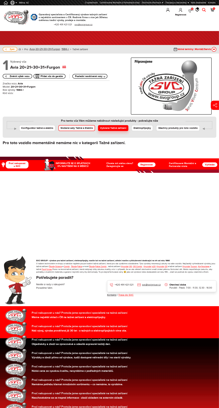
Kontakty (111, 294)
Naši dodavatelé (198, 2)
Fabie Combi (101, 266)
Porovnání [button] (179, 12)
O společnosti (91, 2)
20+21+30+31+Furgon (46, 49)
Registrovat (146, 164)
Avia (31, 49)
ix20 (153, 266)
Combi (67, 266)
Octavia (58, 266)
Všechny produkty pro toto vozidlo (178, 128)
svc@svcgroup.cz (86, 24)
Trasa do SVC (126, 294)
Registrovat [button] (165, 14)
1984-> (62, 49)
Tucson (194, 266)
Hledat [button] (202, 14)
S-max (49, 269)
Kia (199, 266)
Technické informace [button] (151, 2)
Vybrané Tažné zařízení (113, 128)
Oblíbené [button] (191, 11)
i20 (166, 266)
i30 (130, 266)
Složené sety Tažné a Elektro (76, 128)
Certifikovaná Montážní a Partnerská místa (120, 2)
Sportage (205, 266)
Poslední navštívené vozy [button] (88, 76)
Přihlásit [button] (153, 14)
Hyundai (125, 266)
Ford (44, 269)
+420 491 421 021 (65, 24)
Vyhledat (210, 164)
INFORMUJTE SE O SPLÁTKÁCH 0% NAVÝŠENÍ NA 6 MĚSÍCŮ (73, 164)
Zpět (12, 49)
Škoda (52, 266)
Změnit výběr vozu (19, 76)
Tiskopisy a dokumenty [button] (176, 2)
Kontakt (211, 2)
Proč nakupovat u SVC (17, 164)
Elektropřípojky (142, 128)
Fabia (79, 266)
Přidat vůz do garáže (52, 76)
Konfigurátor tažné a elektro (37, 128)
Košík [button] (212, 11)
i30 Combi (137, 266)
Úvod (20, 49)
